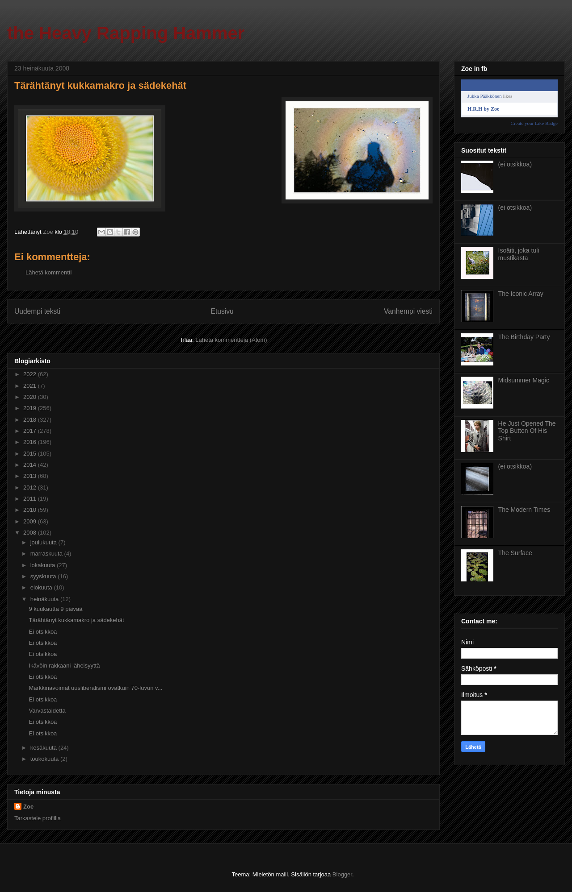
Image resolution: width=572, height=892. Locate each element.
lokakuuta (43, 565)
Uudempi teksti (37, 311)
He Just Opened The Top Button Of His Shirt (527, 431)
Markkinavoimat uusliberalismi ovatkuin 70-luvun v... (95, 688)
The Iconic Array (520, 293)
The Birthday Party (524, 336)
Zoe (28, 806)
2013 (30, 476)
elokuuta (42, 587)
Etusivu (222, 311)
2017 (30, 430)
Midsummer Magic (523, 380)
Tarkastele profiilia (37, 818)
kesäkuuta (44, 747)
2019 (30, 408)
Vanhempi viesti (408, 311)
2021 (30, 385)
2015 (30, 453)
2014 (30, 464)
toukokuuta (45, 758)
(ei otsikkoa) (515, 164)
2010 (30, 509)
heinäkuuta (45, 599)
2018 (30, 419)
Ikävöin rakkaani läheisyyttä (64, 665)
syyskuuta (44, 576)
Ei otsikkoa (43, 631)
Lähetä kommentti (48, 272)
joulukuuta (44, 542)
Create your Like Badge (534, 123)
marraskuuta (47, 553)
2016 (30, 442)
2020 (30, 397)
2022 (30, 374)
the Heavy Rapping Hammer (125, 33)
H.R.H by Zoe (483, 109)
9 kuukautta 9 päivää (55, 609)
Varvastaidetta (47, 710)
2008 (30, 532)
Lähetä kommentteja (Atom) (231, 339)
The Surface (515, 552)
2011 (30, 498)
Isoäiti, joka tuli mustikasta (518, 254)
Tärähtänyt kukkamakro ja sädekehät (76, 620)
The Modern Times (524, 509)
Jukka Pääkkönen (484, 96)
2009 (30, 521)
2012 (30, 487)
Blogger (342, 874)
